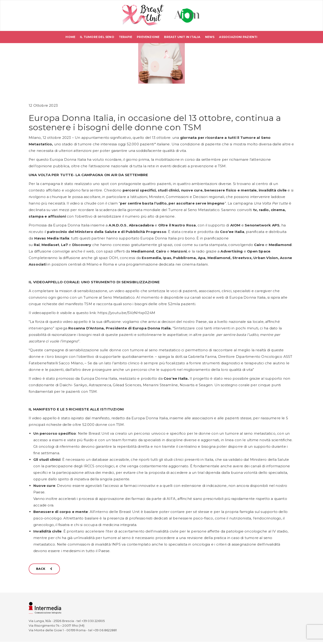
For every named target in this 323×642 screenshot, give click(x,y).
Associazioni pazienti (238, 37)
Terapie (125, 37)
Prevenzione (148, 37)
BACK (44, 568)
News (210, 37)
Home (70, 37)
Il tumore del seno (97, 37)
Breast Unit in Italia (182, 37)
